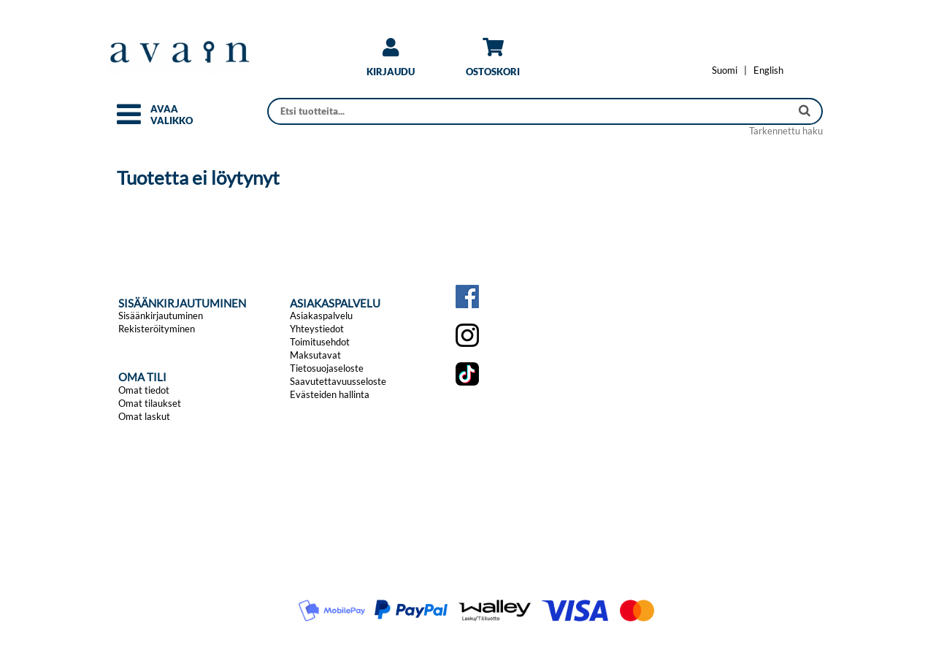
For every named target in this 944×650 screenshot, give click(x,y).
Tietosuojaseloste (327, 368)
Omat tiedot (143, 390)
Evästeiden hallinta (329, 394)
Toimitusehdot (320, 342)
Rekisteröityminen (156, 328)
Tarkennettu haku (786, 131)
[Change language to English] (768, 70)
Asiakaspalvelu (321, 315)
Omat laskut (144, 416)
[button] (129, 120)
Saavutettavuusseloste (338, 381)
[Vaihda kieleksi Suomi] (724, 70)
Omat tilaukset (149, 403)
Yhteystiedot (317, 328)
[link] (391, 62)
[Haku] (530, 111)
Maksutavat (315, 355)
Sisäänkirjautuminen (160, 315)
